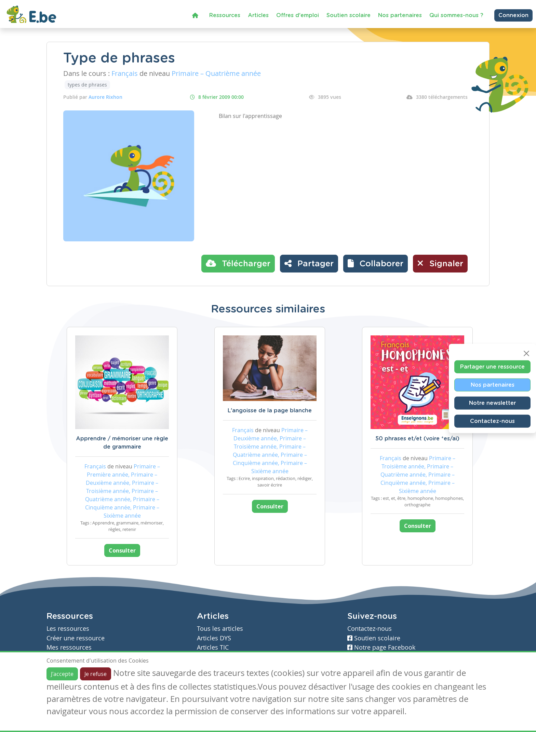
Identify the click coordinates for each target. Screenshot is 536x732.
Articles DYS (214, 638)
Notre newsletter (492, 402)
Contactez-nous (492, 421)
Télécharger (238, 263)
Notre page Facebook (381, 647)
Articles (258, 15)
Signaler (440, 263)
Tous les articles (220, 629)
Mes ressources (69, 647)
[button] (375, 263)
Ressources (224, 15)
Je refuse (95, 674)
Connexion (513, 15)
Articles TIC (213, 647)
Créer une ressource (75, 638)
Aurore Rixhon (105, 97)
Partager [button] (309, 263)
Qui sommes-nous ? (456, 15)
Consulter (122, 550)
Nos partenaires (400, 15)
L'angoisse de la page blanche (270, 410)
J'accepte (62, 674)
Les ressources (67, 629)
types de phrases (87, 84)
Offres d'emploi (297, 15)
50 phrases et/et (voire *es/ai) (417, 438)
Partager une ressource (492, 366)
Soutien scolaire (348, 15)
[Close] (526, 353)
